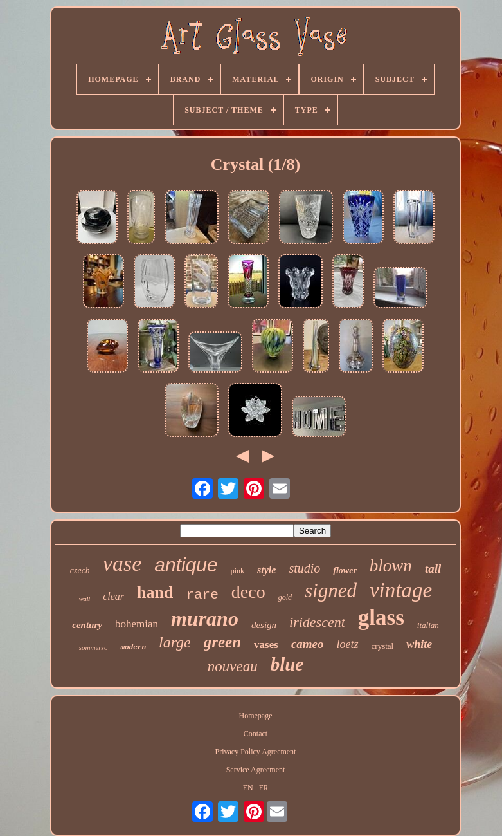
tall (433, 568)
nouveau (233, 666)
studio (304, 568)
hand (155, 592)
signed (331, 590)
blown (391, 565)
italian (428, 625)
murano (204, 618)
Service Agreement (255, 769)
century (87, 625)
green (222, 642)
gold (285, 597)
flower (345, 570)
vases (266, 644)
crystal (383, 646)
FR (264, 787)
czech (80, 570)
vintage (401, 590)
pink (237, 570)
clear (113, 596)
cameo (307, 644)
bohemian (136, 624)
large (175, 642)
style (266, 569)
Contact (255, 733)
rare (202, 595)
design (263, 625)
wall (84, 598)
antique (185, 564)
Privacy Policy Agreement (255, 751)
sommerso (93, 647)
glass (381, 617)
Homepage (255, 715)
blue (287, 664)
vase (122, 563)
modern (133, 647)
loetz (348, 644)
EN (248, 787)
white (419, 644)
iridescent (317, 622)
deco (248, 592)
